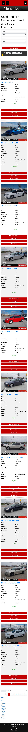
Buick (2, 697)
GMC (2, 705)
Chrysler (3, 709)
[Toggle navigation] (25, 3)
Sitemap (14, 726)
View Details (14, 118)
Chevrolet (3, 703)
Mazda (2, 712)
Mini (2, 702)
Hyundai (3, 711)
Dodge (2, 715)
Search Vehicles (14, 48)
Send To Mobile (14, 115)
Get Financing (14, 112)
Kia (2, 700)
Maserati (3, 706)
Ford (2, 699)
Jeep (2, 717)
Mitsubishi (3, 708)
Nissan (2, 714)
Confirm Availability (14, 110)
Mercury (3, 718)
